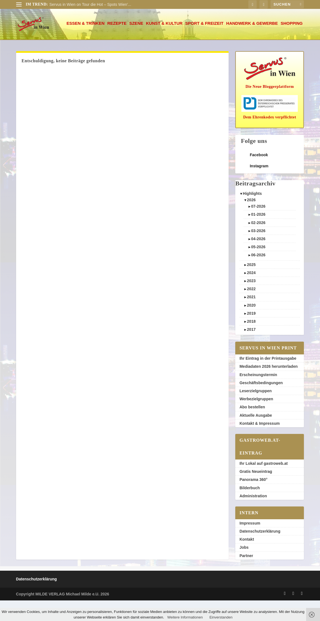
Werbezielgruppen (256, 419)
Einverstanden (220, 617)
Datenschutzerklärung (259, 552)
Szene (87, 44)
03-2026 (258, 251)
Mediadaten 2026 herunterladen (268, 387)
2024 (251, 293)
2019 (251, 334)
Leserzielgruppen (255, 411)
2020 (251, 326)
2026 (251, 220)
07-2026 (258, 227)
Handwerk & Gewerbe (203, 44)
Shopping (242, 44)
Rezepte (67, 44)
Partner (246, 576)
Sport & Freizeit (155, 44)
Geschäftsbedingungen (261, 403)
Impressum (249, 543)
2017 (251, 350)
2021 (251, 317)
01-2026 (258, 235)
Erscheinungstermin (258, 395)
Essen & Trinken (37, 44)
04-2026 (258, 259)
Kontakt (246, 560)
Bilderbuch (249, 508)
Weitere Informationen (185, 617)
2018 (251, 342)
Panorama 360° (253, 500)
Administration (253, 516)
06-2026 (258, 275)
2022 (251, 309)
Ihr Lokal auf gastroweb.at (263, 484)
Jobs (244, 568)
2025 (251, 285)
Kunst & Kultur (115, 44)
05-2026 (258, 267)
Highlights (252, 214)
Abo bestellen (252, 427)
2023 (251, 301)
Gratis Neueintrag (255, 492)
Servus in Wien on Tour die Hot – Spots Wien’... (90, 4)
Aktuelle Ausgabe (255, 436)
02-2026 (258, 243)
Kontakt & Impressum (259, 444)
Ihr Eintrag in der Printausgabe (267, 379)
